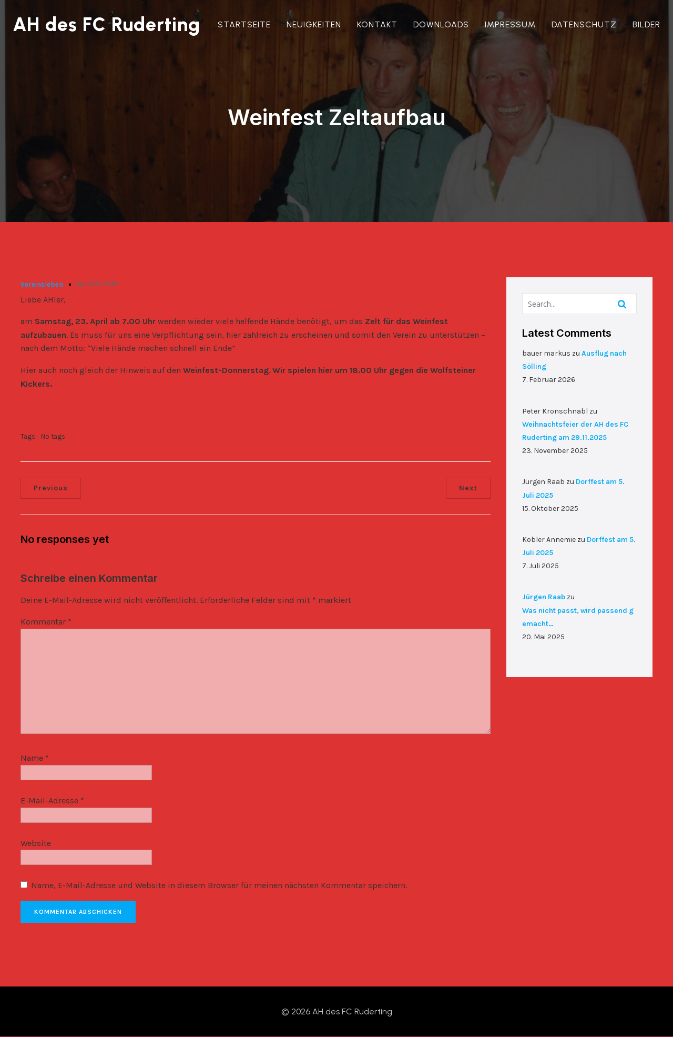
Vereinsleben (42, 284)
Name (35, 758)
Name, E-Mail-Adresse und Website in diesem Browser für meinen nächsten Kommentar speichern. (219, 885)
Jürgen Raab (543, 596)
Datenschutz (584, 24)
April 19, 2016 (97, 284)
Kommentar (46, 622)
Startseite (244, 24)
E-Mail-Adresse (52, 801)
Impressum (510, 24)
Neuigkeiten (314, 24)
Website (36, 843)
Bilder (646, 24)
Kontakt (377, 24)
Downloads (441, 24)
